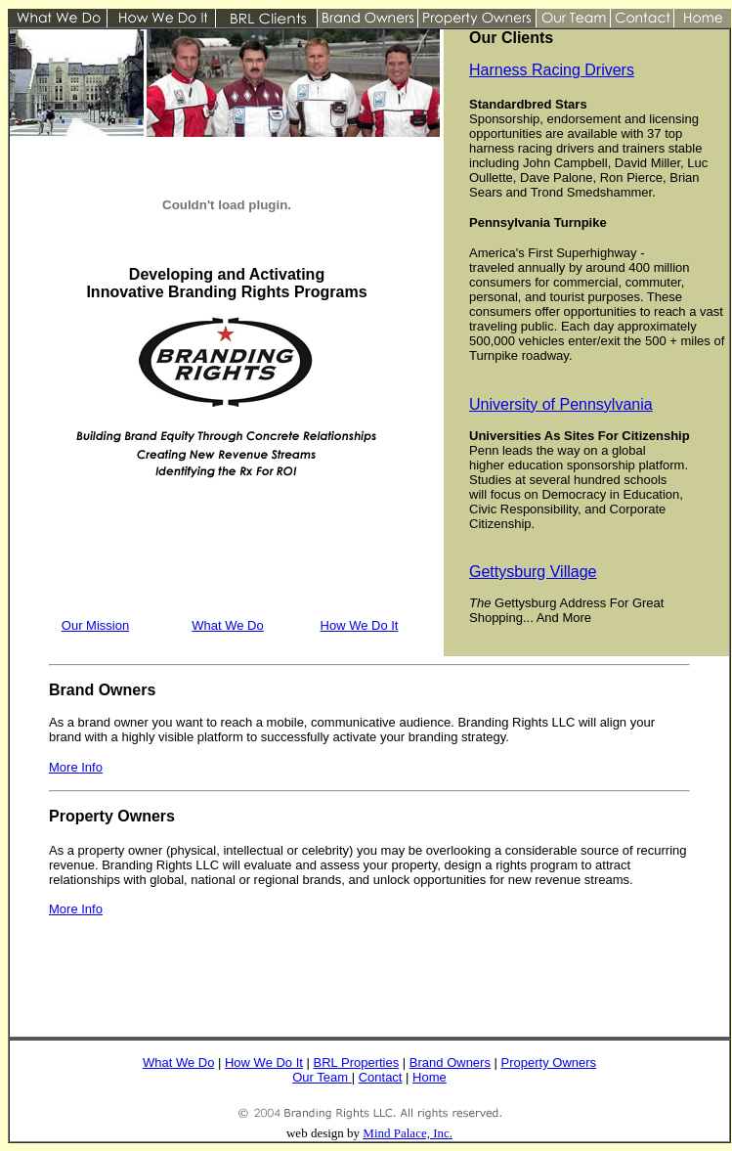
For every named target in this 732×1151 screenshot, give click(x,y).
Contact (381, 1077)
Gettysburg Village (532, 571)
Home (429, 1077)
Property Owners (549, 1062)
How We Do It (360, 625)
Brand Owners (450, 1062)
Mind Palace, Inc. (407, 1133)
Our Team (320, 1077)
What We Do (227, 625)
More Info (76, 909)
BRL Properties (357, 1062)
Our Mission (95, 625)
